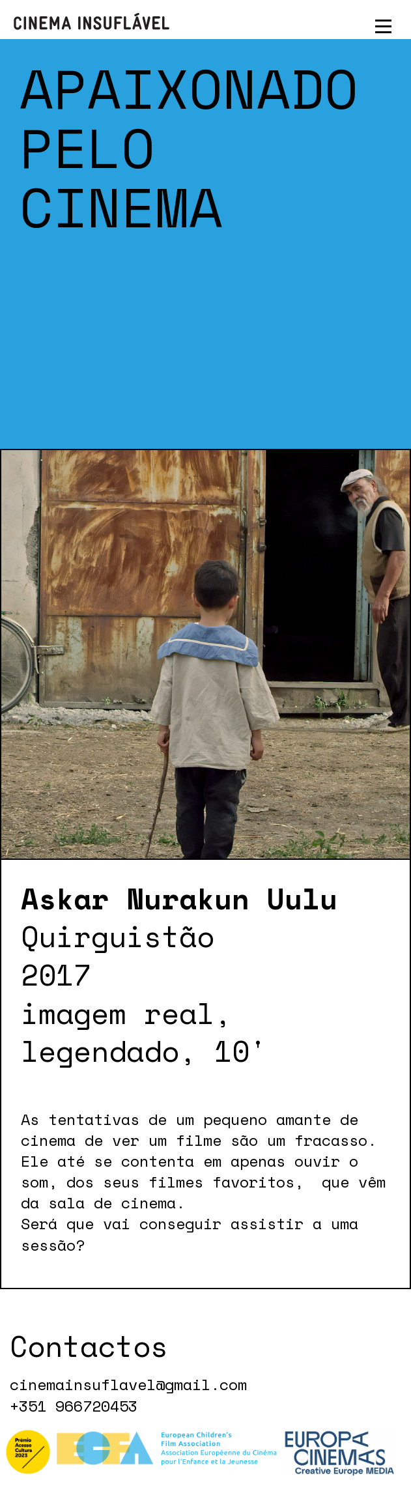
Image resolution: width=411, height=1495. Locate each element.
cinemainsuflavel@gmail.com (128, 1384)
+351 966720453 (73, 1406)
